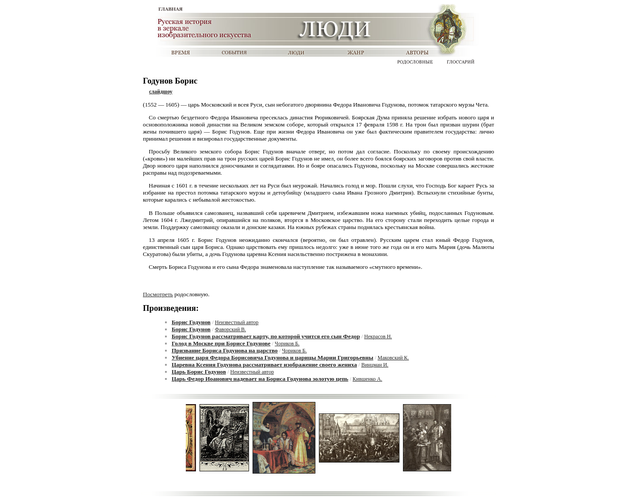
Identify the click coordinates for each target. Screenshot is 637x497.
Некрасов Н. (378, 336)
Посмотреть (158, 294)
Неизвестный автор (237, 322)
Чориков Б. (287, 343)
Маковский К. (393, 358)
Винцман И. (374, 365)
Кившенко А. (367, 379)
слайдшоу (161, 91)
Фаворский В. (230, 329)
